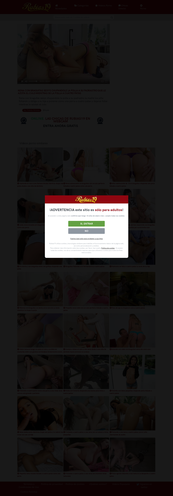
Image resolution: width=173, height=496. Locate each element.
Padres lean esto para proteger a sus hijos (86, 239)
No (86, 231)
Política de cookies (108, 248)
